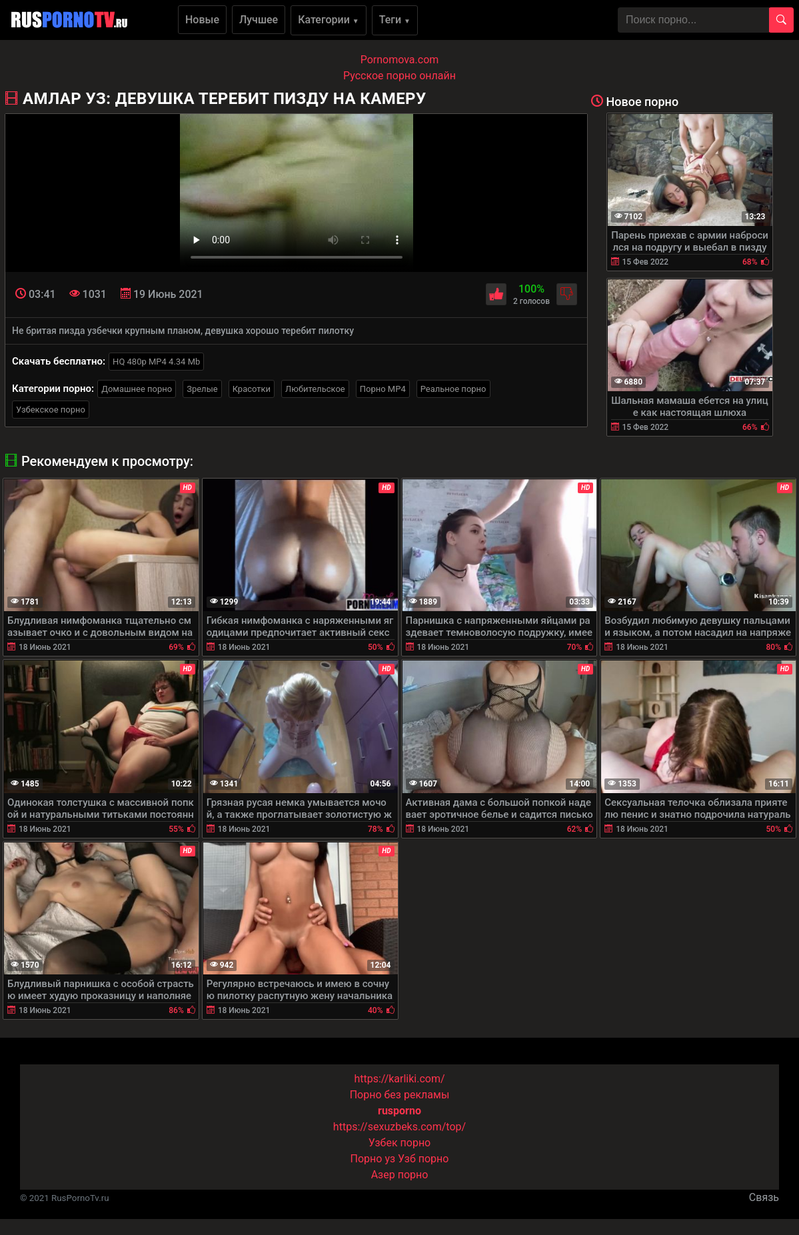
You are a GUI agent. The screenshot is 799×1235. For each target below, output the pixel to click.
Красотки (252, 389)
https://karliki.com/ (399, 1078)
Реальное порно (453, 389)
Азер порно (399, 1174)
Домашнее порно (136, 389)
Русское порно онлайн (399, 75)
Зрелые (202, 389)
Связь (764, 1197)
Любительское (315, 389)
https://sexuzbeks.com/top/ (399, 1126)
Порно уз (373, 1158)
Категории (328, 19)
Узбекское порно (50, 410)
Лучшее (258, 19)
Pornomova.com (400, 59)
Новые (202, 19)
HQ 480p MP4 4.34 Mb (156, 362)
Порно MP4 (383, 389)
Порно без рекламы (400, 1094)
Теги (394, 19)
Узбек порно (400, 1142)
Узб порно (423, 1158)
